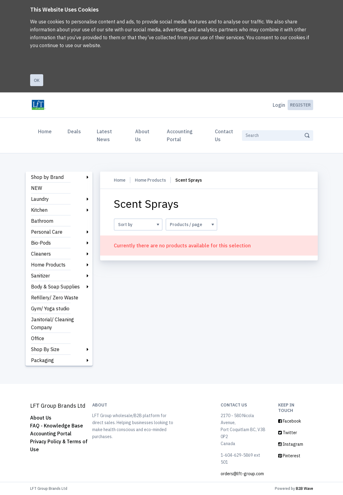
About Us (142, 135)
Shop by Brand (47, 177)
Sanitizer (40, 276)
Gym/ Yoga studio (50, 308)
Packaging (42, 360)
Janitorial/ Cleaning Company (52, 323)
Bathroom (42, 221)
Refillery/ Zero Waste (54, 298)
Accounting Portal (180, 135)
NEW (36, 188)
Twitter (287, 432)
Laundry (40, 199)
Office (37, 338)
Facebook (289, 421)
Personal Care (46, 232)
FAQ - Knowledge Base (56, 426)
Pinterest (289, 455)
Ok (37, 80)
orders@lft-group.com (242, 473)
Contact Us (224, 135)
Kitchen (39, 210)
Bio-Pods (41, 243)
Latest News (104, 135)
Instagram (290, 444)
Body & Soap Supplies (55, 287)
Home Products (48, 265)
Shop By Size (45, 349)
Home (46, 130)
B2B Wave (304, 488)
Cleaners (41, 254)
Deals (74, 131)
